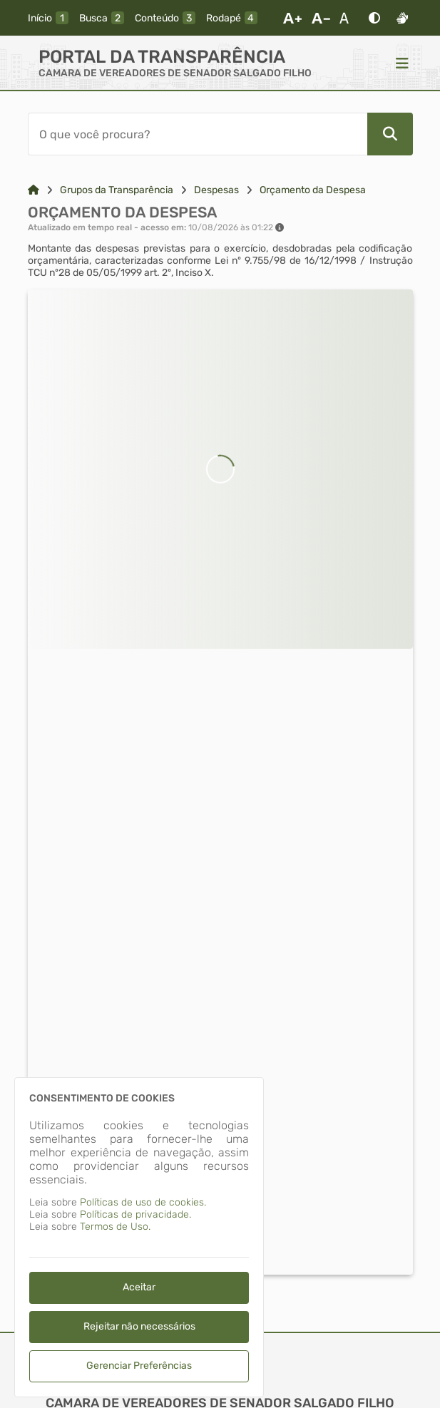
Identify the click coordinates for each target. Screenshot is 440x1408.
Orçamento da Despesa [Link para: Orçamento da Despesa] (313, 190)
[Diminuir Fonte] (321, 18)
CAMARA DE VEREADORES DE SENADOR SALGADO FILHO (175, 73)
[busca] (101, 17)
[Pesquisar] (390, 134)
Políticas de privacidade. (135, 1214)
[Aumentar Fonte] (292, 18)
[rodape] (231, 17)
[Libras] (402, 17)
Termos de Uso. (115, 1227)
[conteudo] (165, 17)
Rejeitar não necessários (139, 1326)
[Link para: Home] (33, 190)
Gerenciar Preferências (139, 1366)
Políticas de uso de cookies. (143, 1202)
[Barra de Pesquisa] (197, 134)
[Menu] (402, 63)
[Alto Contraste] (374, 17)
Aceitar (139, 1287)
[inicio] (48, 17)
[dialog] (139, 1237)
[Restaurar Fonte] (348, 18)
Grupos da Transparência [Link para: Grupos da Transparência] (116, 190)
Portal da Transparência (162, 56)
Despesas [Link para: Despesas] (216, 190)
